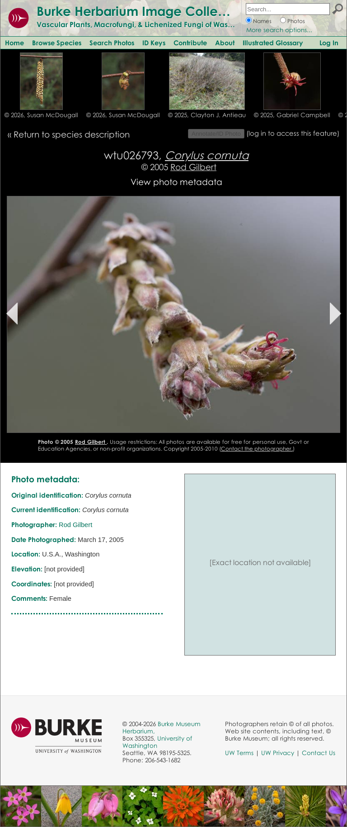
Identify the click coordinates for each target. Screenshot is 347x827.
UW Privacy (277, 752)
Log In (328, 42)
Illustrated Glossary (273, 42)
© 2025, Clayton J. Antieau (207, 115)
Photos (296, 21)
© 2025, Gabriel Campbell (292, 115)
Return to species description (72, 134)
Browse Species (56, 42)
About (224, 42)
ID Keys (153, 42)
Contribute (190, 42)
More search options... (279, 29)
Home (14, 42)
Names (262, 21)
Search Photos (111, 42)
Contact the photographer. (257, 448)
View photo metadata (176, 181)
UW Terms (239, 752)
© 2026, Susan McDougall (41, 115)
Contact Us (318, 752)
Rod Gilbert (193, 167)
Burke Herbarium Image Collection (143, 11)
